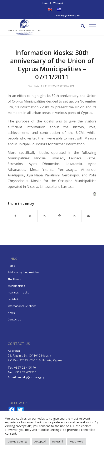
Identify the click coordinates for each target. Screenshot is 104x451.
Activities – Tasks (18, 292)
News (11, 313)
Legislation (14, 299)
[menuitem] (45, 3)
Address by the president (24, 272)
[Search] (81, 26)
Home (11, 266)
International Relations (22, 306)
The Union (14, 279)
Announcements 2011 (61, 85)
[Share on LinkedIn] (74, 216)
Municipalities (16, 286)
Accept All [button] (40, 441)
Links (45, 3)
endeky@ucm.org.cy (68, 15)
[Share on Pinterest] (59, 216)
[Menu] (90, 26)
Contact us (14, 319)
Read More (77, 441)
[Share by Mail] (88, 216)
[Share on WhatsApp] (45, 216)
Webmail (58, 3)
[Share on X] (30, 216)
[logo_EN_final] (43, 26)
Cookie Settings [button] (17, 441)
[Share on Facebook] (15, 216)
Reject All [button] (58, 441)
